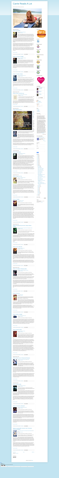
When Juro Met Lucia (20, 94)
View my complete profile (39, 102)
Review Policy (38, 111)
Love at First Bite (40, 88)
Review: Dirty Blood (16, 30)
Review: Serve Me (16, 293)
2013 (37, 195)
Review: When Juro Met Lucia (18, 93)
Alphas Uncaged (19, 315)
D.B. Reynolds (25, 94)
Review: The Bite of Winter (40, 169)
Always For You (19, 177)
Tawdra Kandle (23, 177)
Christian (19, 200)
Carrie (39, 138)
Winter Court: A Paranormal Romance (22, 359)
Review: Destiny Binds (17, 384)
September (39, 186)
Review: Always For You (17, 176)
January (39, 193)
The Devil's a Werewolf (20, 407)
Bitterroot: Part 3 (33, 112)
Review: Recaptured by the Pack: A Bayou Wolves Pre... (41, 174)
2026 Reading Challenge (41, 137)
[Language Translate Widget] (40, 201)
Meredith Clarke (24, 315)
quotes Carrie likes (39, 114)
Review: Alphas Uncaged (17, 314)
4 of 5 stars (22, 95)
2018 (37, 162)
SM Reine (28, 359)
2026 (37, 155)
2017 (37, 163)
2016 (37, 164)
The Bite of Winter (20, 75)
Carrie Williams (39, 101)
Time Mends (19, 153)
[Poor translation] (4, 465)
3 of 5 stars (21, 58)
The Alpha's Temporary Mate (21, 270)
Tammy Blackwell (23, 153)
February (39, 192)
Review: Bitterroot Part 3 (17, 109)
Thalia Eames (25, 407)
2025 (37, 156)
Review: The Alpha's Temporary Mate (20, 268)
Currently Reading (40, 87)
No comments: (21, 106)
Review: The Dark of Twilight (18, 56)
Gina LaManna (40, 94)
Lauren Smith (24, 75)
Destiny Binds (19, 385)
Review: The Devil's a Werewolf (19, 405)
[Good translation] (2, 465)
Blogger (32, 460)
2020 (37, 160)
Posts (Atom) (17, 453)
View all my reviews (15, 52)
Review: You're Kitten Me (17, 246)
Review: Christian (16, 199)
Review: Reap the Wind (17, 329)
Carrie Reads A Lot (22, 3)
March (38, 191)
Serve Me (19, 294)
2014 (37, 194)
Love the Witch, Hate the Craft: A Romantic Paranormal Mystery (25, 430)
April (38, 190)
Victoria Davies (26, 270)
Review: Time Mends (17, 152)
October (39, 185)
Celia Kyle (22, 294)
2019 (37, 161)
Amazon (38, 109)
